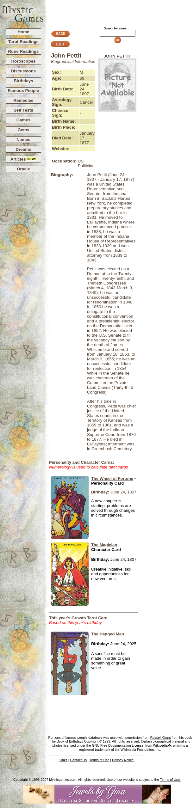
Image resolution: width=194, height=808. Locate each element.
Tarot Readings (23, 41)
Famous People (23, 90)
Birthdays (23, 80)
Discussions (23, 71)
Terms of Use (100, 760)
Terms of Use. (170, 779)
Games (23, 120)
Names (23, 139)
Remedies (23, 100)
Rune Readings (23, 51)
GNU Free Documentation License (117, 745)
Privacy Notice (123, 760)
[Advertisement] (119, 11)
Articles (23, 159)
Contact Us (78, 760)
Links (63, 760)
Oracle (23, 169)
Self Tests (23, 110)
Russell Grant (160, 737)
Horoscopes (23, 61)
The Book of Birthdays (66, 741)
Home (23, 31)
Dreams (23, 149)
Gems (23, 129)
